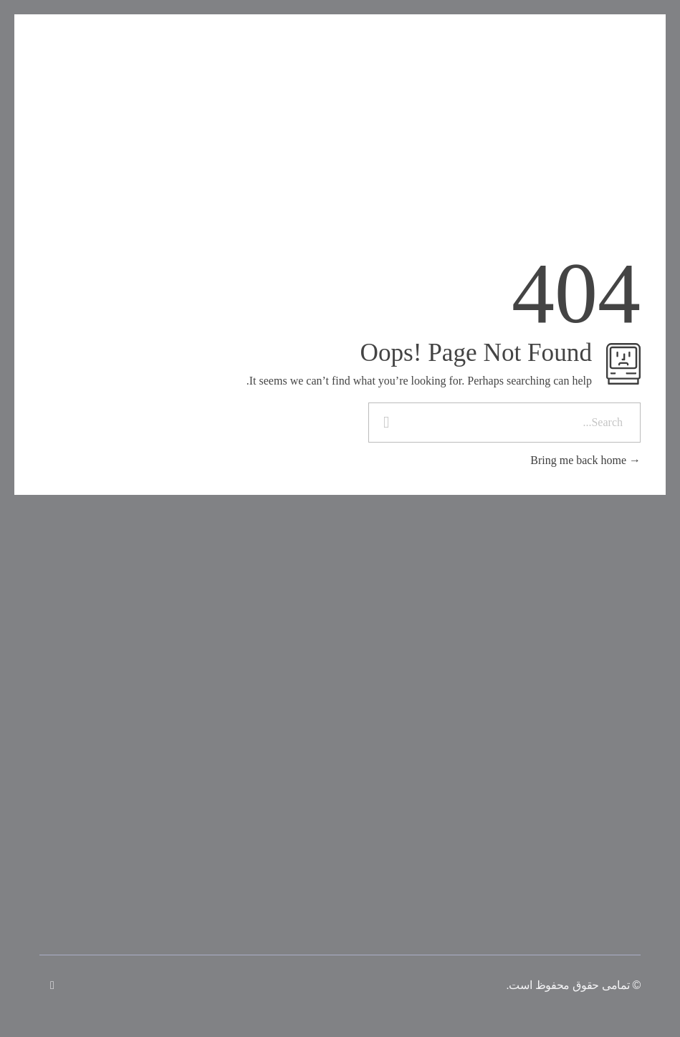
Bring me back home (585, 460)
